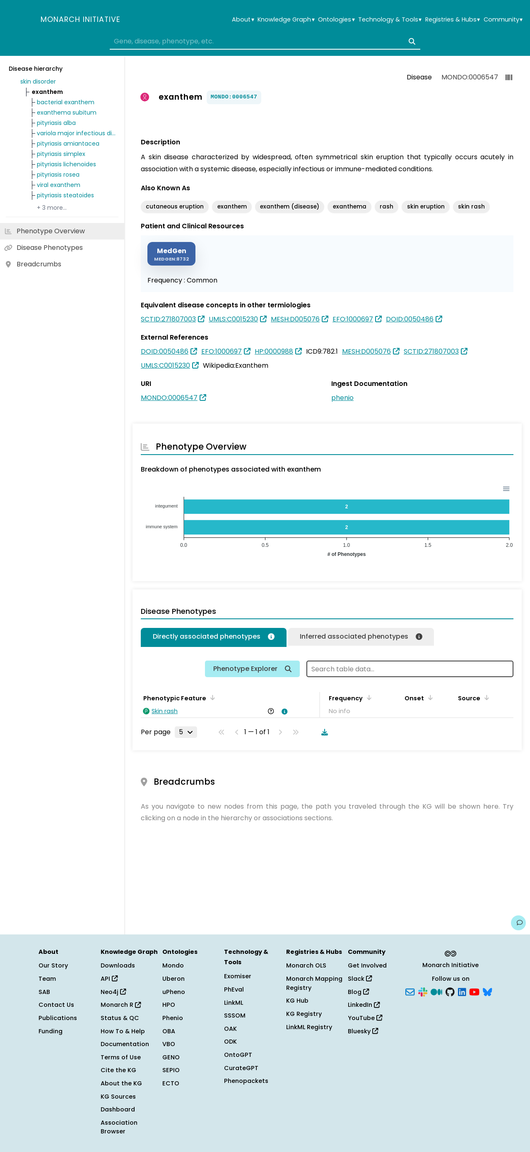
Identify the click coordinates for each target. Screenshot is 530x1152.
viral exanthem (58, 185)
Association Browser (119, 1127)
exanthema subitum (66, 112)
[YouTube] (474, 991)
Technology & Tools (390, 19)
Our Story (53, 965)
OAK (230, 1029)
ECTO (170, 1083)
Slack (360, 979)
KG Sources (118, 1096)
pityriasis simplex (61, 154)
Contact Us (56, 1005)
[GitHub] (450, 991)
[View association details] (283, 711)
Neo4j (113, 992)
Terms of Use (121, 1057)
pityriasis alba (56, 123)
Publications (58, 1018)
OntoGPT (238, 1055)
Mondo (173, 965)
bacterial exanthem (65, 102)
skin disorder (38, 81)
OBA (168, 1031)
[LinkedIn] (462, 991)
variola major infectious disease (76, 133)
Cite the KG (118, 1070)
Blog (358, 992)
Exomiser (237, 976)
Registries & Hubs (452, 19)
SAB (44, 992)
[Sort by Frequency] (368, 697)
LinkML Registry (309, 1027)
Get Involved (367, 965)
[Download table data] (323, 732)
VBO (168, 1044)
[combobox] (265, 41)
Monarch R (121, 1005)
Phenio (172, 1018)
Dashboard (118, 1109)
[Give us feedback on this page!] (518, 922)
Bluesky (363, 1031)
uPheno (173, 992)
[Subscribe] (409, 991)
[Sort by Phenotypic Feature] (211, 697)
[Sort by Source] (485, 697)
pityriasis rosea (58, 174)
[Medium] (436, 991)
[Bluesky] (487, 991)
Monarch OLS (306, 965)
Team (47, 979)
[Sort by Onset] (429, 697)
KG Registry (304, 1014)
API (109, 979)
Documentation (125, 1044)
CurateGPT (241, 1068)
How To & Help (123, 1031)
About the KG (121, 1083)
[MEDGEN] (171, 254)
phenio (342, 397)
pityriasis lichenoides (66, 164)
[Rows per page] (186, 732)
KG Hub (297, 1000)
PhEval (234, 989)
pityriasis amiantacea (68, 143)
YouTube (365, 1018)
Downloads (118, 965)
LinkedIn (364, 1005)
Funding (51, 1031)
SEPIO (171, 1070)
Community (503, 19)
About (243, 19)
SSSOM (235, 1015)
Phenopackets (246, 1081)
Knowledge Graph (286, 19)
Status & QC (120, 1018)
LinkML (233, 1003)
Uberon (173, 979)
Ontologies (336, 19)
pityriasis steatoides (65, 195)
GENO (171, 1057)
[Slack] (422, 991)
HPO (168, 1005)
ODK (230, 1041)
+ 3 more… (52, 207)
